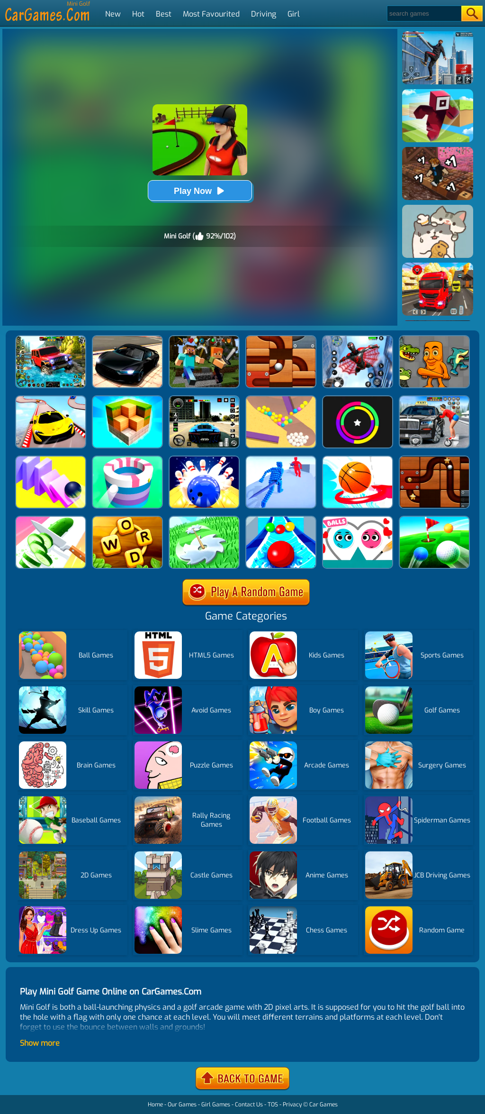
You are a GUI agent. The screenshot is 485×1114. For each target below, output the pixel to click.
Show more (40, 1043)
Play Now (200, 191)
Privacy (292, 1104)
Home (155, 1104)
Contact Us (249, 1104)
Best (163, 14)
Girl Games (215, 1104)
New (113, 14)
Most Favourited (211, 14)
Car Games (323, 1104)
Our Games (182, 1104)
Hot (138, 14)
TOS (273, 1104)
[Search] (423, 13)
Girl (293, 14)
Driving (263, 14)
